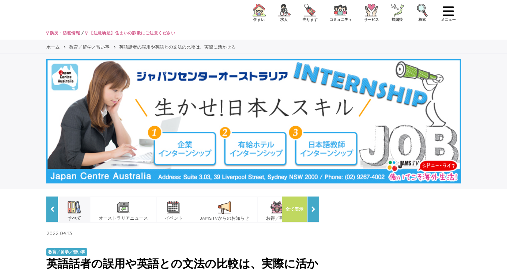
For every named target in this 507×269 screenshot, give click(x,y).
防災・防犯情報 (63, 32)
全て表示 (294, 209)
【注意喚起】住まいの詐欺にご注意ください (130, 32)
